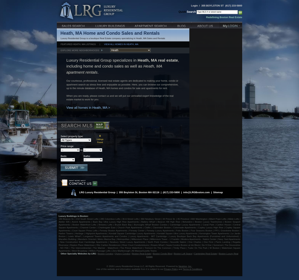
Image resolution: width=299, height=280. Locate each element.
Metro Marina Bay (106, 239)
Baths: (87, 156)
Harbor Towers (66, 233)
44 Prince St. (168, 219)
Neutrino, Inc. (185, 266)
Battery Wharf (148, 221)
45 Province (183, 219)
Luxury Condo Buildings (110, 24)
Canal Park (208, 224)
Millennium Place (139, 239)
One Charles (194, 242)
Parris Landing (222, 242)
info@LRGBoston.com (196, 192)
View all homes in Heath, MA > (88, 107)
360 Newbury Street (151, 219)
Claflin (148, 227)
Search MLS (83, 126)
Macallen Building (67, 239)
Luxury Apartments (151, 24)
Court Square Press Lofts (84, 230)
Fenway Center (137, 230)
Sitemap (218, 192)
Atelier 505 (65, 221)
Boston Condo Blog (162, 253)
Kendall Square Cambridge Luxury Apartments (132, 233)
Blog (182, 24)
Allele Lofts (233, 219)
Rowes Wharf (157, 245)
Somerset (218, 245)
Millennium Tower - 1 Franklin (164, 239)
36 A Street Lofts (130, 219)
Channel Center (88, 227)
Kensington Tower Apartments (214, 233)
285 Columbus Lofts (110, 219)
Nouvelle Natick (178, 242)
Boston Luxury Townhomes (208, 221)
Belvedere (187, 221)
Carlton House (223, 224)
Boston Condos (105, 253)
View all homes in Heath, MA (121, 44)
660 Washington (199, 219)
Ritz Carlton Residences (108, 245)
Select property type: (72, 136)
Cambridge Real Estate (205, 253)
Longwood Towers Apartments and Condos (105, 236)
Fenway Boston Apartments (113, 230)
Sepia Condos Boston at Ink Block (183, 245)
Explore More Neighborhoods (80, 50)
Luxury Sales (74, 24)
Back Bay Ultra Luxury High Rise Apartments (116, 221)
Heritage (79, 233)
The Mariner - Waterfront (105, 248)
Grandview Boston (230, 230)
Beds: (64, 156)
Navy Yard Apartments (229, 239)
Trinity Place (179, 248)
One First (208, 242)
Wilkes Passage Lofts (100, 250)
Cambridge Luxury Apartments (185, 224)
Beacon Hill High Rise (169, 221)
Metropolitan (123, 239)
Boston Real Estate (141, 253)
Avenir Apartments (81, 221)
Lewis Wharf (74, 236)
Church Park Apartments (130, 227)
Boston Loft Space (183, 253)
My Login (231, 24)
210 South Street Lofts (87, 219)
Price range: (67, 146)
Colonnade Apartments (184, 227)
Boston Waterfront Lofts (84, 224)
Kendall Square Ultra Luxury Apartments (177, 233)
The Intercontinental (81, 248)
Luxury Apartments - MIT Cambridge (148, 236)
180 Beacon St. (66, 219)
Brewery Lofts (106, 224)
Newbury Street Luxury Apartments (127, 242)
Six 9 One (206, 245)
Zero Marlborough (121, 250)
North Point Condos (158, 242)
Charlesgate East (106, 227)
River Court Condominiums (135, 245)
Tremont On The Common (158, 248)
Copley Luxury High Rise (210, 227)
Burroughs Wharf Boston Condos (151, 224)
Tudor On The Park (197, 248)
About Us (206, 24)
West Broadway (80, 250)
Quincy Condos (122, 253)
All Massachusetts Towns (144, 250)
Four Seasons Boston (202, 230)
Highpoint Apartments (97, 233)
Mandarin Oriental (87, 239)
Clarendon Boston (162, 227)
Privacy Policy (171, 269)
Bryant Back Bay (123, 224)
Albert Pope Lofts (217, 219)
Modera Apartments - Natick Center (198, 239)
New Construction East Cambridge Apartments (83, 242)
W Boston (215, 248)
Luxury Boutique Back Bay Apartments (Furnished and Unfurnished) (204, 236)
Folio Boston (182, 230)
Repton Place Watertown (82, 245)
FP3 (217, 230)
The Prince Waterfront (131, 248)
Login (194, 5)
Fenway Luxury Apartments (160, 230)
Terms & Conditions (192, 269)
